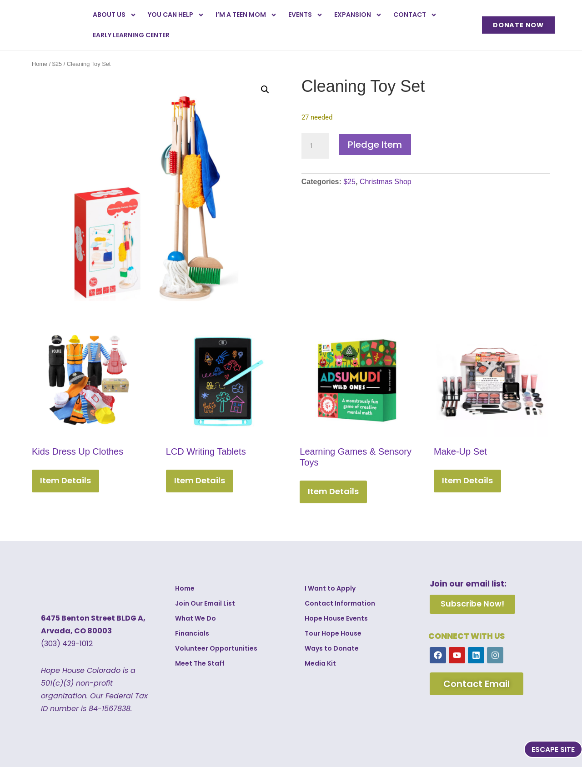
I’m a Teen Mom (246, 15)
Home (39, 63)
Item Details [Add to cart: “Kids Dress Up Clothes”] (65, 480)
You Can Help (176, 15)
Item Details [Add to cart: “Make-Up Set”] (467, 480)
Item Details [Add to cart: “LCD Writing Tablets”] (199, 480)
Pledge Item (375, 144)
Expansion (358, 15)
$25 (57, 63)
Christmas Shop (385, 181)
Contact (415, 15)
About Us (114, 15)
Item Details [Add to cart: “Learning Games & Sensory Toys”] (333, 491)
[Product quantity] (315, 146)
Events (305, 15)
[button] (265, 89)
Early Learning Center (131, 35)
